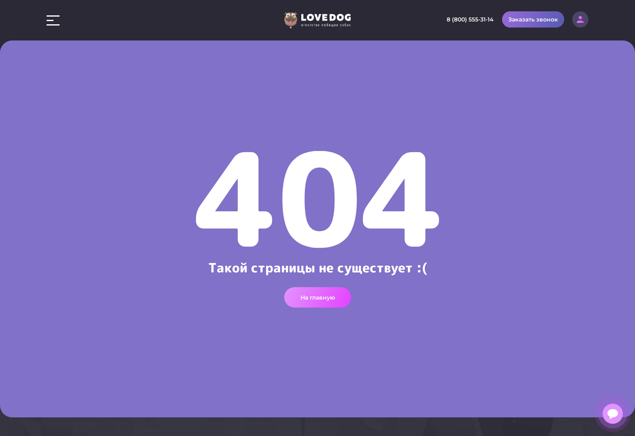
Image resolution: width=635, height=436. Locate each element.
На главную (317, 295)
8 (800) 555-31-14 (470, 19)
